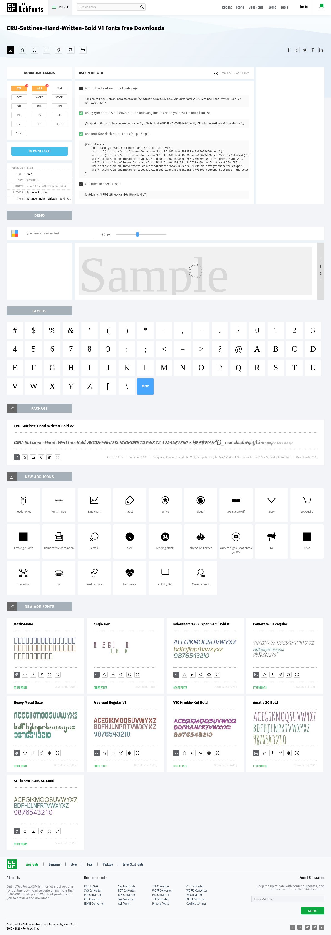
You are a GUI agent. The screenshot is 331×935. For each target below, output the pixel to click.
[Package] (58, 50)
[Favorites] (22, 50)
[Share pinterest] (313, 50)
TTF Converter (160, 886)
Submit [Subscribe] (312, 910)
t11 (39, 124)
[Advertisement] (290, 135)
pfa (39, 106)
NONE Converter (94, 903)
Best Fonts (256, 7)
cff (59, 115)
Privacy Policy (160, 903)
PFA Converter (92, 895)
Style (74, 865)
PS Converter (194, 895)
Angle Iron (102, 624)
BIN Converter (126, 895)
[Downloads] (33, 457)
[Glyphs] (46, 50)
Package (108, 865)
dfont (59, 124)
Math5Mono (23, 624)
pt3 (19, 115)
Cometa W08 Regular (270, 624)
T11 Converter (160, 899)
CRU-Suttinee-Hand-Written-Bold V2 (44, 426)
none (19, 133)
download (39, 151)
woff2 (60, 97)
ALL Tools (124, 903)
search (142, 7)
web (39, 88)
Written (52, 198)
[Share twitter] (305, 50)
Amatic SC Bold (265, 702)
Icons (240, 7)
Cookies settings (196, 903)
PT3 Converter (160, 895)
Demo (272, 7)
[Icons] (71, 50)
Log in (304, 7)
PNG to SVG (91, 886)
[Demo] (34, 50)
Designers (54, 865)
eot (19, 97)
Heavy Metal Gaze (28, 702)
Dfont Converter (196, 899)
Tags (89, 865)
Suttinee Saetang (36, 192)
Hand (42, 198)
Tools (285, 7)
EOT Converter (126, 890)
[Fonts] (83, 50)
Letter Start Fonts (133, 865)
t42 (19, 124)
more (145, 386)
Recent (227, 7)
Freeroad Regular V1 (110, 702)
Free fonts (27, 7)
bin (59, 106)
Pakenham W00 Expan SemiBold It (201, 624)
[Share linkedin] (321, 50)
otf (19, 106)
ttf (19, 88)
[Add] (10, 50)
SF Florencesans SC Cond (34, 781)
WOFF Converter (162, 890)
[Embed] (49, 457)
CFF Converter (92, 899)
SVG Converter (92, 890)
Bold (29, 174)
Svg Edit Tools (126, 886)
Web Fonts (32, 865)
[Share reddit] (297, 50)
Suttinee (31, 198)
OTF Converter (195, 886)
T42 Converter (126, 899)
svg (59, 88)
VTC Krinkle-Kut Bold (190, 702)
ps (39, 115)
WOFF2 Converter (196, 890)
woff (39, 97)
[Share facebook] (288, 50)
